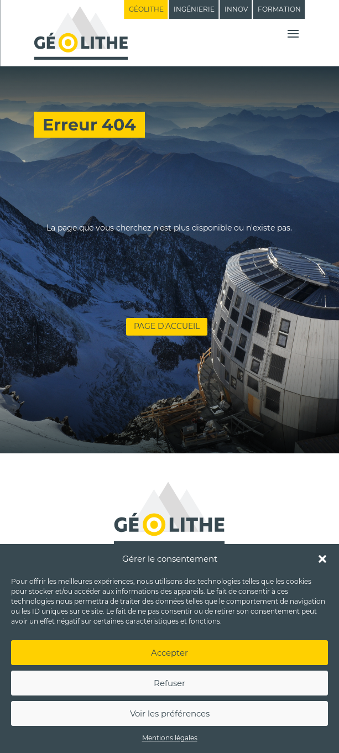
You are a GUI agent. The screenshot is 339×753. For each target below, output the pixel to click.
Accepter (169, 652)
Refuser (169, 683)
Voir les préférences (170, 713)
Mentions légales (169, 738)
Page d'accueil (167, 326)
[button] (322, 558)
